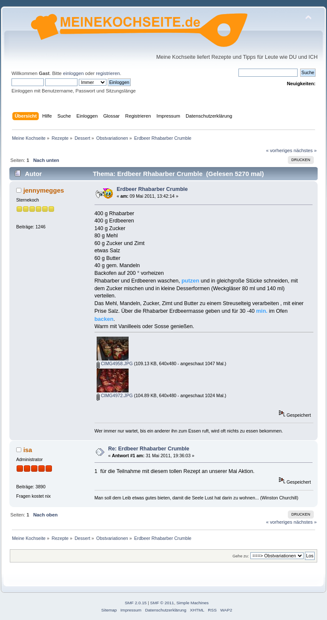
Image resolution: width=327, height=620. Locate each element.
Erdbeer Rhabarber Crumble (152, 189)
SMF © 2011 (162, 602)
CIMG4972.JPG (115, 395)
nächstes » (305, 150)
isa (27, 449)
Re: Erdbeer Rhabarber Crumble (148, 449)
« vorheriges (279, 150)
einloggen (73, 73)
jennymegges (43, 190)
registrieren (108, 73)
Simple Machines (192, 602)
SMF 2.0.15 (136, 602)
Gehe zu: (240, 556)
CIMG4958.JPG (115, 363)
